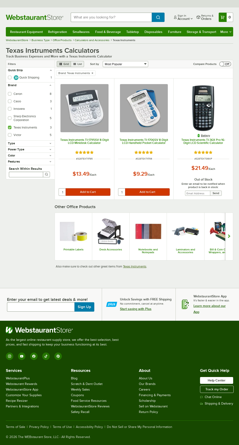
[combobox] (111, 17)
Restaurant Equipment (26, 32)
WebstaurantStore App (22, 389)
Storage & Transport (201, 32)
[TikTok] (46, 356)
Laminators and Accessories (185, 251)
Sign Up (84, 307)
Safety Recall (80, 412)
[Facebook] (34, 356)
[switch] (225, 64)
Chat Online (211, 397)
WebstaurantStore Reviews (90, 406)
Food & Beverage (108, 32)
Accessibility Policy (89, 427)
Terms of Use (62, 427)
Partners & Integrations (22, 406)
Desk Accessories (110, 249)
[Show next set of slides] (229, 236)
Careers (144, 389)
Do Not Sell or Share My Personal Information (139, 427)
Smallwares (81, 32)
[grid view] (64, 64)
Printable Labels (73, 249)
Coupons (77, 395)
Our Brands (147, 384)
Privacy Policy (39, 427)
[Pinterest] (58, 356)
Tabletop (132, 32)
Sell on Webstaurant (153, 406)
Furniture (174, 32)
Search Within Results (25, 169)
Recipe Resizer (17, 400)
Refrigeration (57, 32)
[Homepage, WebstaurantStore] (34, 17)
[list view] (77, 64)
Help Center (216, 380)
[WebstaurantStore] (64, 330)
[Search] (46, 174)
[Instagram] (9, 356)
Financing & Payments (155, 395)
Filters (12, 64)
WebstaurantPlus (18, 378)
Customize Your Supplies (24, 395)
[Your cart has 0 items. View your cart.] (226, 17)
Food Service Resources (89, 400)
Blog (74, 378)
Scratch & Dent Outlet (86, 384)
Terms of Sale (15, 427)
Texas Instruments (134, 266)
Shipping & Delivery (216, 403)
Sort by (94, 64)
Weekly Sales (80, 389)
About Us (145, 378)
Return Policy (148, 412)
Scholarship (147, 400)
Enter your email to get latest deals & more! (47, 299)
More (225, 32)
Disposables (153, 32)
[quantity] (62, 192)
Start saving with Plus (135, 309)
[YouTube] (21, 356)
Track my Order (216, 389)
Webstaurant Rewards (21, 384)
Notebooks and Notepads (148, 251)
